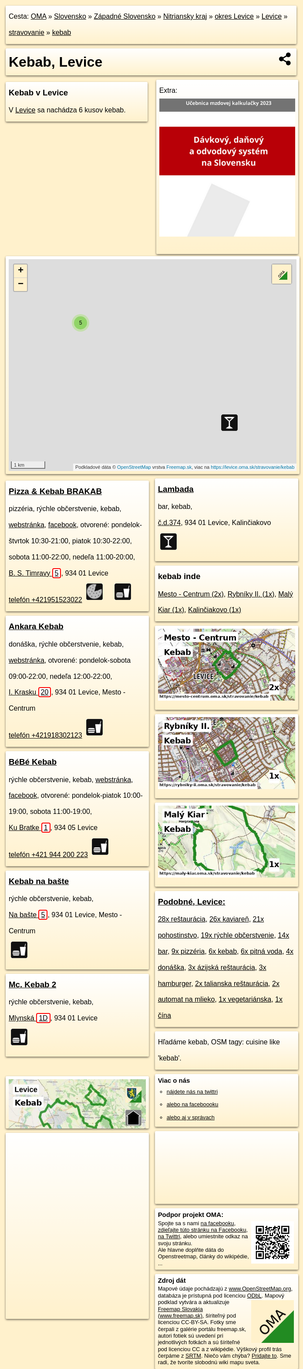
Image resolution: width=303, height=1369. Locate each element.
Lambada (176, 489)
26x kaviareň (229, 919)
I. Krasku (30, 692)
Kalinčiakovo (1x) (214, 609)
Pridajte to (264, 1355)
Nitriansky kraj (185, 16)
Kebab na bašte (39, 881)
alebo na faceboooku (193, 1104)
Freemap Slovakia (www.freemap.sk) (180, 1312)
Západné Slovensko (124, 16)
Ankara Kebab (36, 626)
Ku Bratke (29, 828)
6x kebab (223, 951)
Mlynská (29, 1018)
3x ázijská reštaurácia (221, 967)
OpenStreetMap (134, 467)
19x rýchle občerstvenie (237, 935)
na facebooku (217, 1223)
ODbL (254, 1295)
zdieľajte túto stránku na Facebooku (202, 1230)
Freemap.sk (179, 467)
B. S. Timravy (35, 573)
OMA (39, 16)
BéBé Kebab (33, 761)
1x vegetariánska (245, 999)
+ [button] (21, 271)
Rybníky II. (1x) (251, 594)
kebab (61, 32)
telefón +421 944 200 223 (48, 854)
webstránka (26, 525)
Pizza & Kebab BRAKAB (55, 491)
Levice (272, 16)
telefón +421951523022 (45, 599)
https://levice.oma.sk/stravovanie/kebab (252, 467)
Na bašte (28, 915)
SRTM (193, 1355)
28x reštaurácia (181, 919)
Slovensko (70, 16)
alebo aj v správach (191, 1117)
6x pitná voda (261, 951)
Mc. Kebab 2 (32, 984)
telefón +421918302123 (45, 735)
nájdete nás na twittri (192, 1091)
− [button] (21, 284)
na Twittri (169, 1236)
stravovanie (26, 32)
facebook (62, 525)
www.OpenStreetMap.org (260, 1288)
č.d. (169, 522)
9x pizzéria (188, 951)
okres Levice (234, 16)
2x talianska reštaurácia (231, 983)
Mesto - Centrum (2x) (191, 594)
